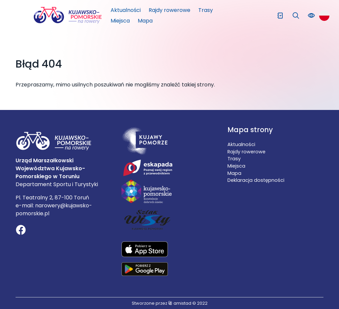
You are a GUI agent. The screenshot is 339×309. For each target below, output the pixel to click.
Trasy (205, 10)
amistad (179, 303)
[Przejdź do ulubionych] (280, 16)
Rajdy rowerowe (169, 10)
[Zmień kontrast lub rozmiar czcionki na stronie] (311, 16)
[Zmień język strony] (324, 15)
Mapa (145, 21)
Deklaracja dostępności (255, 180)
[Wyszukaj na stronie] (296, 16)
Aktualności (126, 10)
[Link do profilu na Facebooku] (21, 231)
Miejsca (120, 21)
